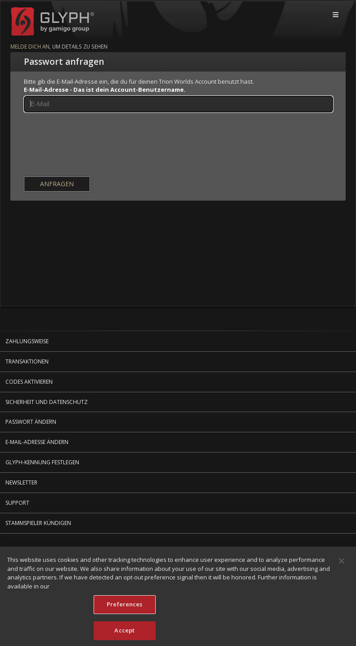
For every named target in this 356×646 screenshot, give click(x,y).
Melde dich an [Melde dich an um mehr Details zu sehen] (30, 46)
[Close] (341, 562)
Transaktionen (27, 361)
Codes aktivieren (29, 382)
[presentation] (92, 150)
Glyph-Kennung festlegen (42, 462)
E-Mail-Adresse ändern (36, 442)
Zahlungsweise (27, 341)
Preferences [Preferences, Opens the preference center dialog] (124, 605)
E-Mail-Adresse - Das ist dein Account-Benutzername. (104, 89)
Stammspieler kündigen (38, 523)
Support (17, 503)
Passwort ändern (30, 422)
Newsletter (21, 482)
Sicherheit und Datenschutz (46, 402)
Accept (124, 632)
